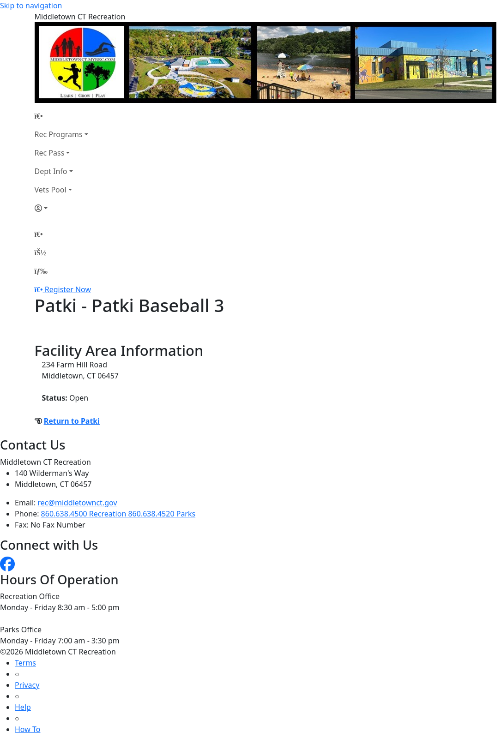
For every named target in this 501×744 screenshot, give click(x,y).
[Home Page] (61, 116)
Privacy (27, 685)
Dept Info (51, 171)
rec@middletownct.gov (77, 503)
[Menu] (41, 271)
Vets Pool (50, 190)
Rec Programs (59, 134)
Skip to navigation (31, 5)
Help (23, 707)
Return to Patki (72, 421)
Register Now (68, 289)
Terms (25, 663)
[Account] (61, 208)
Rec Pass (50, 153)
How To (27, 729)
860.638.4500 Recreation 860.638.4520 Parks (118, 514)
